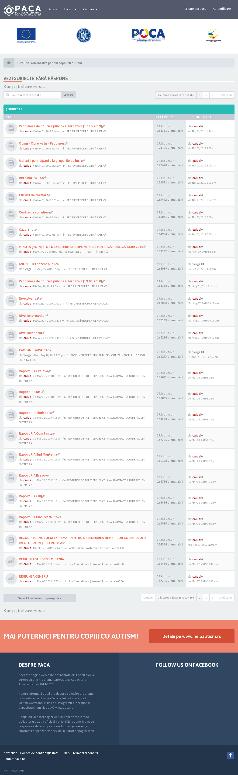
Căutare (90, 9)
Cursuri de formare (33, 195)
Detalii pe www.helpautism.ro (191, 636)
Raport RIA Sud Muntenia (38, 454)
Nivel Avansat (29, 298)
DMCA (66, 753)
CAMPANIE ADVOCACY (35, 350)
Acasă (53, 9)
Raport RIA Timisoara (35, 412)
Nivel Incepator (30, 333)
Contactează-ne (14, 759)
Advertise (10, 753)
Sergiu (27, 269)
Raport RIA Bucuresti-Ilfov (39, 517)
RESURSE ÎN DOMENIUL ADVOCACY (89, 303)
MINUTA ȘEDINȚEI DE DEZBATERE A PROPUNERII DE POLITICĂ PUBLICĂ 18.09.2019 (81, 246)
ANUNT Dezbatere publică (39, 264)
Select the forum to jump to (39, 598)
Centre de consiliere (34, 212)
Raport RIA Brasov (33, 475)
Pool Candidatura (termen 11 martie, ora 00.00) (96, 548)
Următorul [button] (225, 95)
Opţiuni (148, 597)
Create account (195, 9)
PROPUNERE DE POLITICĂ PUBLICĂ (86, 131)
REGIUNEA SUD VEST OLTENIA (41, 559)
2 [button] (206, 95)
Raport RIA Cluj (30, 496)
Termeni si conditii (85, 753)
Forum (70, 9)
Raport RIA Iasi (30, 391)
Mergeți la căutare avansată (26, 87)
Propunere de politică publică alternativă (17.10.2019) (60, 126)
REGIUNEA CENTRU (33, 576)
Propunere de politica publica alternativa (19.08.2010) (60, 281)
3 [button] (213, 95)
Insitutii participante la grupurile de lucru (51, 160)
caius (27, 131)
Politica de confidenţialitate (39, 753)
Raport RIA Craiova (33, 371)
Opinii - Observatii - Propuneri (42, 143)
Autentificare (222, 9)
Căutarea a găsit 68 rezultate (176, 95)
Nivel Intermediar (32, 315)
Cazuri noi (26, 229)
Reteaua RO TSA (31, 178)
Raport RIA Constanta (36, 433)
